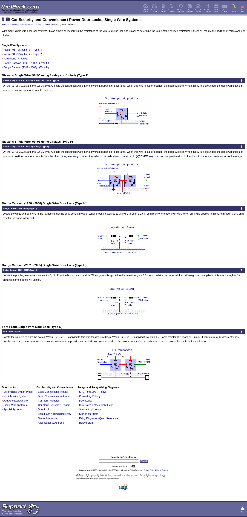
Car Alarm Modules (48, 400)
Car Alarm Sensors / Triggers (54, 405)
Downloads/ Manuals (172, 10)
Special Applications (90, 409)
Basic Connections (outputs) (53, 396)
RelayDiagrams (190, 10)
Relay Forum (86, 422)
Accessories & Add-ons (51, 422)
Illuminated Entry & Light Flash (96, 405)
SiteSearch (233, 10)
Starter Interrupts (47, 418)
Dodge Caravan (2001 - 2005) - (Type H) (26, 67)
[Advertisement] (123, 440)
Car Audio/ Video (154, 10)
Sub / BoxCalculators (207, 10)
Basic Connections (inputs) (53, 391)
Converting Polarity (89, 396)
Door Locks (44, 409)
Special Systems (12, 409)
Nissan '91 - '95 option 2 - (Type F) (22, 54)
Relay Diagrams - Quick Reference (98, 418)
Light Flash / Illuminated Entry (54, 414)
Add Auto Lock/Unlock (15, 400)
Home (4, 25)
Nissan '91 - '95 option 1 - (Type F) (22, 49)
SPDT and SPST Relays (92, 391)
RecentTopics (225, 10)
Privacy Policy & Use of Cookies (156, 470)
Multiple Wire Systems (15, 396)
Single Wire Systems (15, 405)
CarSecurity (163, 10)
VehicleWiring (216, 10)
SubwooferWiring (198, 10)
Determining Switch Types (18, 391)
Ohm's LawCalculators (181, 10)
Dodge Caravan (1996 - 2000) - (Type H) (26, 63)
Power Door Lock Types (46, 25)
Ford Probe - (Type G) (15, 58)
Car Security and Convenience (21, 25)
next (51, 90)
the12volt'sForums (145, 10)
